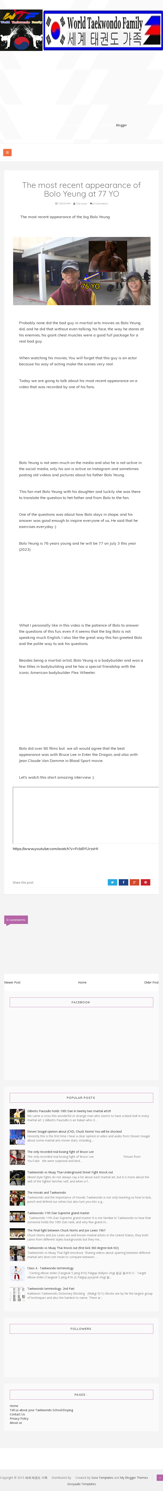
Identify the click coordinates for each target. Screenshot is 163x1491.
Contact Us (17, 1414)
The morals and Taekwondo (46, 1192)
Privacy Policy (19, 1418)
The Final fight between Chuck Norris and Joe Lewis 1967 (66, 1230)
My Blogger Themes (134, 1478)
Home (82, 982)
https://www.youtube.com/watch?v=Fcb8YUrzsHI (55, 848)
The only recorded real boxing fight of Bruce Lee (60, 1152)
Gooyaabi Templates (81, 1484)
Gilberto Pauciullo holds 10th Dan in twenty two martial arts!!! (69, 1111)
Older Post (151, 982)
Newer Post (12, 982)
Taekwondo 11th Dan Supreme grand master (58, 1213)
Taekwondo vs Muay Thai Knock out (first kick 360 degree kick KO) (73, 1248)
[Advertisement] (83, 93)
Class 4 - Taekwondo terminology (50, 1268)
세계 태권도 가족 (36, 1478)
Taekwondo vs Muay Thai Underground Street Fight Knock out (70, 1172)
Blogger (121, 125)
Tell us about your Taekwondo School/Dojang (41, 1410)
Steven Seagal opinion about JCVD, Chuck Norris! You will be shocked (74, 1131)
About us (16, 1423)
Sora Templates (102, 1478)
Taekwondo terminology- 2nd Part (51, 1289)
